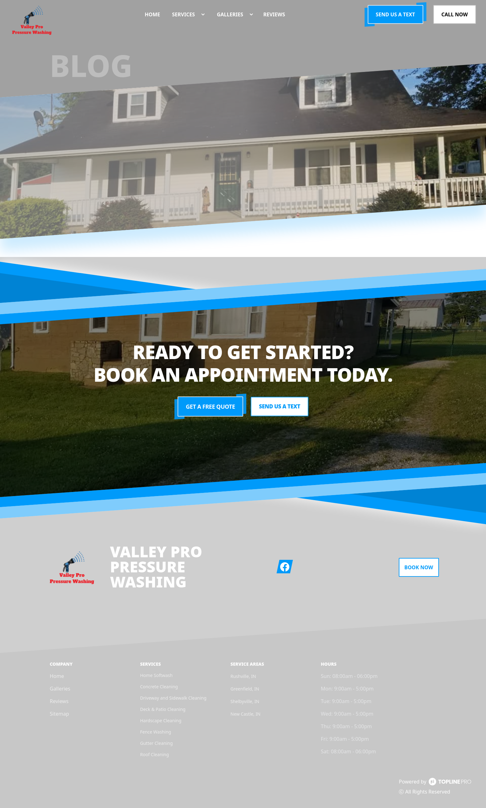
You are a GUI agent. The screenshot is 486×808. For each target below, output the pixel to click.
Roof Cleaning (154, 754)
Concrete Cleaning (159, 687)
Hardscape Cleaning (161, 720)
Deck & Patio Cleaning (163, 709)
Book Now (418, 567)
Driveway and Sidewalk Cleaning (173, 698)
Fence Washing (155, 732)
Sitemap (59, 713)
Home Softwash (156, 675)
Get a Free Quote (209, 406)
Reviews (59, 701)
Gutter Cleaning (156, 743)
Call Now (454, 14)
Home (57, 676)
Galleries (60, 688)
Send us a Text (395, 14)
